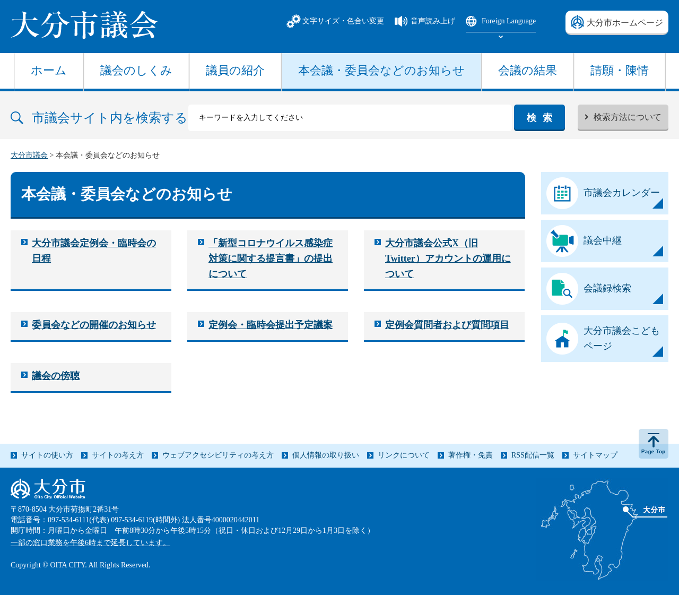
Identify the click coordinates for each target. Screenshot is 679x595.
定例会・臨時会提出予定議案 (270, 325)
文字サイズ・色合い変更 (343, 21)
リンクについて (404, 455)
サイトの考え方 (118, 455)
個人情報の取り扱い (325, 455)
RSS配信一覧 (532, 455)
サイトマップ (595, 455)
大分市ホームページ (625, 22)
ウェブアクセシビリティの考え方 (218, 455)
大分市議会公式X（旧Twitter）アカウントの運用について (448, 258)
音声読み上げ (433, 21)
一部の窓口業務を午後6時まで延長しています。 (90, 543)
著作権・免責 (470, 455)
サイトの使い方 (47, 455)
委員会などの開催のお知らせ (94, 325)
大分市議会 (29, 155)
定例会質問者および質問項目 (447, 325)
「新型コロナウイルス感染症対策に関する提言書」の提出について (270, 258)
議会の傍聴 (56, 375)
